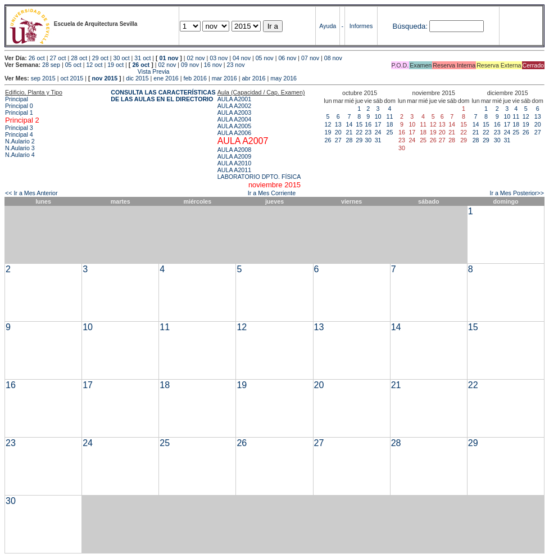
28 (349, 140)
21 (349, 132)
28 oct (79, 58)
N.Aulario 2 (20, 141)
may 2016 (283, 78)
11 (390, 116)
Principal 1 (19, 112)
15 (359, 124)
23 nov (236, 64)
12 (328, 124)
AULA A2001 (234, 99)
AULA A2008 (234, 149)
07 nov (310, 58)
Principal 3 (19, 127)
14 (349, 124)
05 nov (265, 58)
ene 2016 (165, 78)
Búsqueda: (410, 26)
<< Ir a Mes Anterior (31, 193)
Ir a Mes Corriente (272, 193)
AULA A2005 (234, 126)
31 (378, 140)
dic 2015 (137, 78)
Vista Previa (87, 71)
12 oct (94, 64)
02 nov (196, 58)
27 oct (57, 58)
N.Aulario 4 (20, 154)
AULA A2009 (234, 156)
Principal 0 (19, 105)
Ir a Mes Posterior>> (516, 193)
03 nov (219, 58)
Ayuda (327, 25)
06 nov (287, 58)
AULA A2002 (234, 105)
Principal (16, 99)
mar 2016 (224, 78)
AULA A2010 (234, 163)
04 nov (242, 58)
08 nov (333, 58)
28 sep (51, 64)
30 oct (122, 58)
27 (338, 140)
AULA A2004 (234, 119)
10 (378, 116)
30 (368, 140)
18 (390, 124)
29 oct (100, 58)
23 (368, 132)
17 (378, 124)
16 (368, 124)
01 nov (169, 58)
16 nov (213, 64)
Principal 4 (19, 134)
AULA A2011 (234, 169)
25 (390, 132)
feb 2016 (194, 78)
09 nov (190, 64)
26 (328, 140)
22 (359, 132)
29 (359, 140)
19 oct (115, 64)
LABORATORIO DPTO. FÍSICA (259, 176)
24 (378, 132)
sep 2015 (43, 78)
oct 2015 (71, 78)
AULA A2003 (234, 112)
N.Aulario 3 (20, 148)
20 (338, 132)
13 (338, 124)
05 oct (73, 64)
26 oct (37, 58)
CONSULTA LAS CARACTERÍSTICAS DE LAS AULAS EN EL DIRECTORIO (163, 95)
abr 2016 (253, 78)
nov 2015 (104, 78)
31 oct (142, 58)
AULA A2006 (234, 132)
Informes (361, 25)
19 (328, 132)
